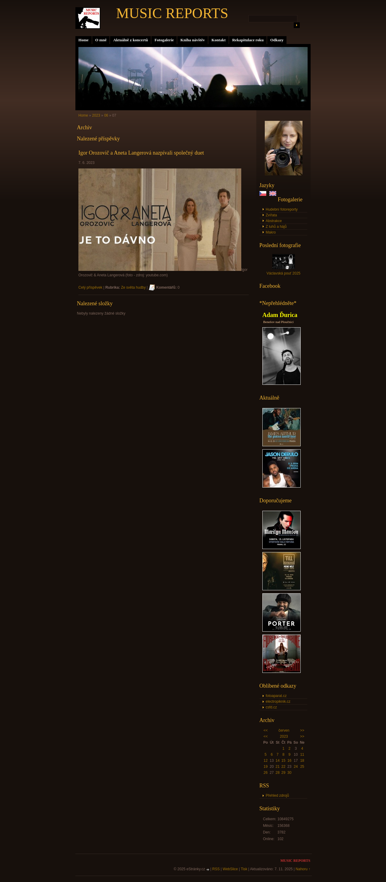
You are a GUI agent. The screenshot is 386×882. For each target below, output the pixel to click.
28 (278, 773)
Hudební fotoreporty (282, 209)
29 (283, 773)
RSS (216, 869)
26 (265, 773)
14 (278, 760)
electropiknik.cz (278, 701)
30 (289, 773)
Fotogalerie (164, 40)
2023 (284, 736)
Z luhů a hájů (276, 226)
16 (289, 760)
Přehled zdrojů (277, 795)
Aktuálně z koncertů (130, 40)
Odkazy (276, 40)
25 (302, 766)
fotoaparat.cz (276, 696)
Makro (271, 232)
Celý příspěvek (90, 287)
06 (106, 115)
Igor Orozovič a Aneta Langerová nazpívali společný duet (141, 153)
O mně (101, 40)
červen (283, 730)
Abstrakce (274, 221)
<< (266, 730)
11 (302, 754)
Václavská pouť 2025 (284, 273)
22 (283, 766)
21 (278, 766)
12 (265, 760)
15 (283, 760)
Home (83, 40)
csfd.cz (271, 707)
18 (302, 760)
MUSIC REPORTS (172, 13)
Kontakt (218, 40)
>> (302, 730)
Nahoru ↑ (303, 869)
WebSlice (230, 869)
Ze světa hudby (133, 287)
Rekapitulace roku (248, 40)
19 (265, 766)
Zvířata (271, 215)
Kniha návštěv (192, 40)
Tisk (244, 869)
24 (296, 766)
